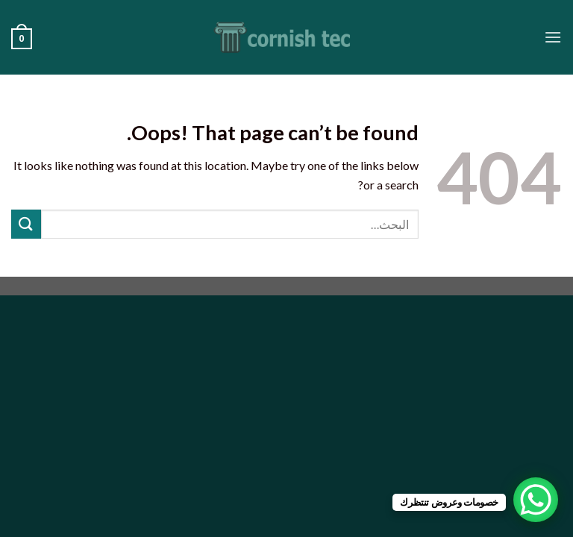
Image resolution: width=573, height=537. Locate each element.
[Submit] (26, 224)
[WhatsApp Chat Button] (535, 499)
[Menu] (553, 37)
